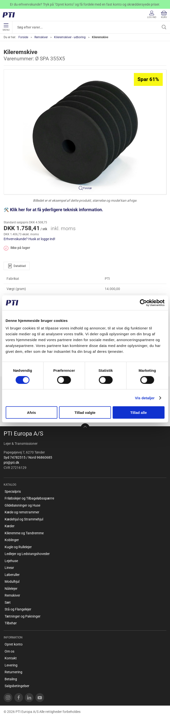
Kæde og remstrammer (22, 512)
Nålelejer (11, 589)
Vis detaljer (145, 398)
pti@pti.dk (11, 462)
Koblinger (12, 540)
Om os (9, 651)
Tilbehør (11, 623)
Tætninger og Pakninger (22, 616)
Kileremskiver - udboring (70, 37)
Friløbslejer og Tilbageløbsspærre (29, 498)
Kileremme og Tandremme (24, 533)
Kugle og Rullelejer (18, 547)
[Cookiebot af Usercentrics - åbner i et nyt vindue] (143, 302)
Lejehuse (11, 561)
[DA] (10, 15)
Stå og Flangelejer (18, 609)
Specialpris (13, 491)
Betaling (11, 679)
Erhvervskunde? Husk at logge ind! (29, 239)
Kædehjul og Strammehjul (24, 519)
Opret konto (14, 644)
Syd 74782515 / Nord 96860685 (28, 457)
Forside (23, 37)
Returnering (13, 672)
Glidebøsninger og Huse (22, 505)
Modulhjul (12, 581)
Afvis (31, 412)
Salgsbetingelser (17, 686)
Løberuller (12, 575)
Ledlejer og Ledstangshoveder (27, 554)
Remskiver (41, 37)
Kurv (164, 14)
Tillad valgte (84, 412)
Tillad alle (138, 412)
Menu (6, 27)
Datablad (17, 266)
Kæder (10, 526)
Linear (9, 568)
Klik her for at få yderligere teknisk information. (57, 209)
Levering (11, 665)
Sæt (8, 602)
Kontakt (11, 658)
